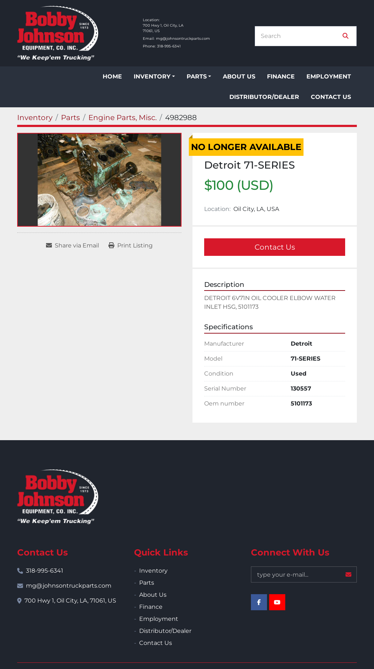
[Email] (304, 574)
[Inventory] (35, 117)
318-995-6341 (169, 46)
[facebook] (259, 602)
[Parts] (70, 117)
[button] (154, 76)
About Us (239, 76)
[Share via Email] (72, 246)
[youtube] (277, 602)
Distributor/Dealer (264, 96)
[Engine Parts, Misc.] (122, 117)
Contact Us (331, 96)
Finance (281, 76)
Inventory (152, 76)
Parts (197, 76)
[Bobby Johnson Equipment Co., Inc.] (57, 496)
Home (112, 76)
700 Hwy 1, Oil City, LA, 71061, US (70, 600)
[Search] (300, 36)
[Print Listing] (130, 246)
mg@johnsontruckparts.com (183, 38)
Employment (328, 76)
